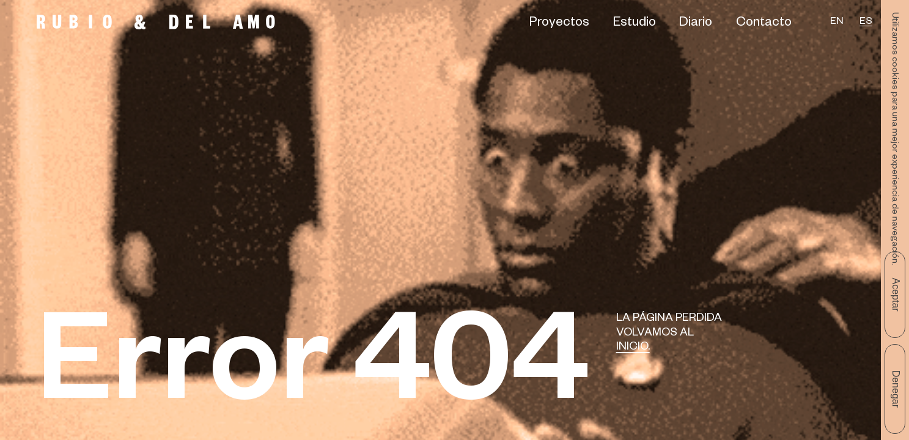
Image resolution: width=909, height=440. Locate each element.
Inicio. (633, 348)
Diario (695, 24)
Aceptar (896, 294)
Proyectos (559, 24)
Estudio (634, 24)
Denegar (896, 389)
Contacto (764, 24)
